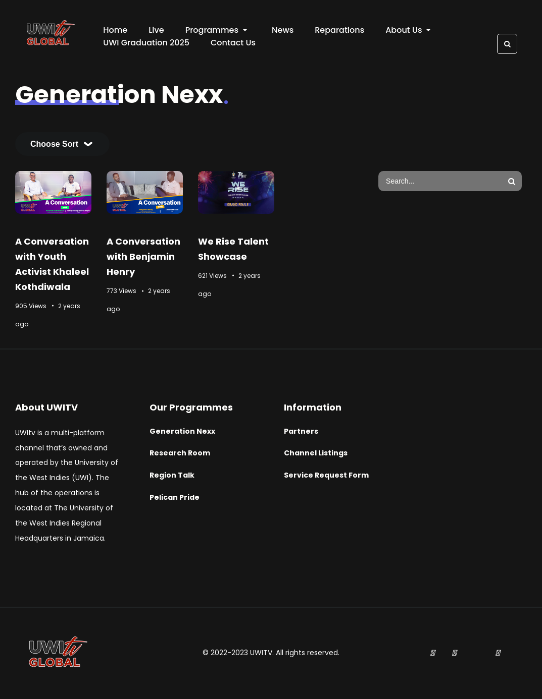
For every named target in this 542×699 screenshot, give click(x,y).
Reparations (339, 30)
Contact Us (233, 42)
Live (156, 30)
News (282, 30)
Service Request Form (326, 476)
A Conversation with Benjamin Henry (143, 256)
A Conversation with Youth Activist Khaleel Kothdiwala (52, 264)
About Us (407, 30)
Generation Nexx (182, 431)
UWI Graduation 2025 (146, 42)
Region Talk (172, 476)
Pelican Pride (175, 497)
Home (115, 30)
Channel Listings (316, 453)
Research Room (180, 453)
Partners (301, 431)
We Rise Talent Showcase (233, 249)
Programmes (216, 30)
